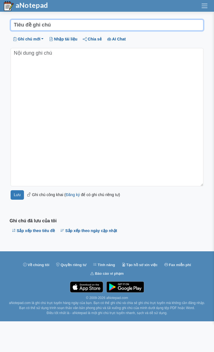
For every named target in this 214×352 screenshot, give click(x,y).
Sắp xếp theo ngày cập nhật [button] (88, 230)
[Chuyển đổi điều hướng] (204, 6)
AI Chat (116, 39)
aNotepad (25, 6)
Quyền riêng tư (71, 265)
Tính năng (104, 265)
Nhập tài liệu (63, 39)
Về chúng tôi (36, 265)
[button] (28, 39)
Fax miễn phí (177, 265)
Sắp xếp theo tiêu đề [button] (33, 230)
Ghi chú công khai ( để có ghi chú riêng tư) (73, 194)
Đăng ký (72, 194)
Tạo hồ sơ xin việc (140, 265)
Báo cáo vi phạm (107, 273)
